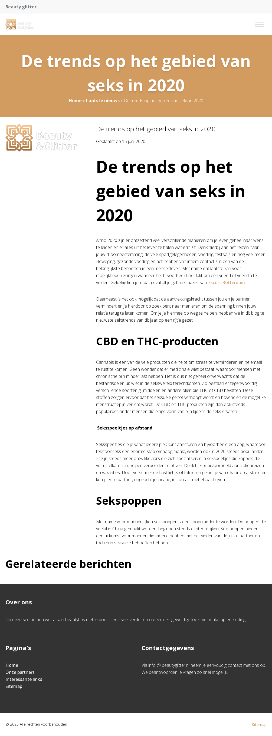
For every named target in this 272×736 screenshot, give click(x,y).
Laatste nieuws (103, 101)
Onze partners (20, 672)
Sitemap (13, 686)
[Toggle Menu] (259, 24)
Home (75, 101)
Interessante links (23, 679)
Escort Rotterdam (226, 282)
